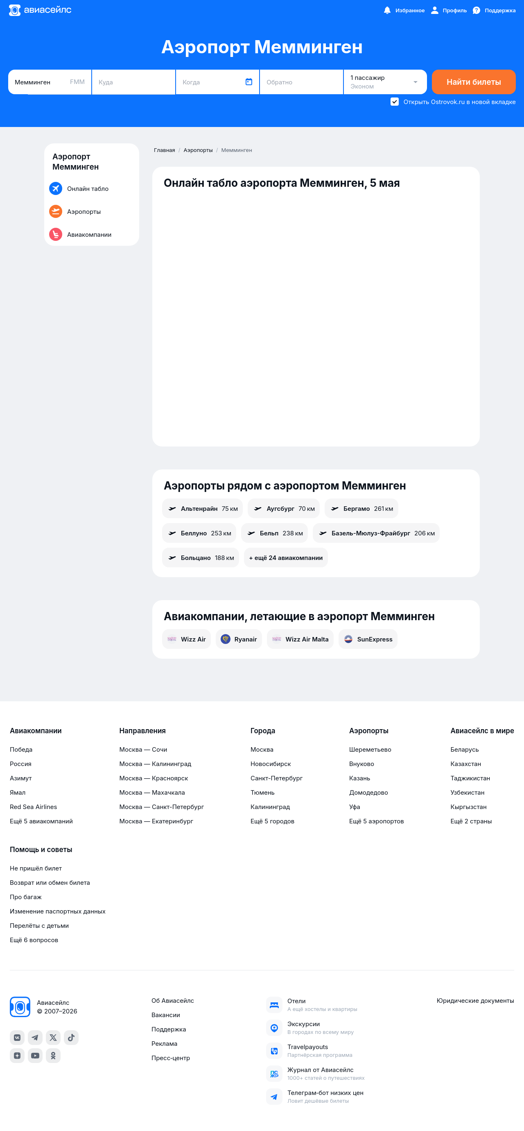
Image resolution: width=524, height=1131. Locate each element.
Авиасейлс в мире (482, 731)
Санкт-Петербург (277, 778)
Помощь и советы (41, 849)
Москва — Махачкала (152, 792)
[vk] (17, 1038)
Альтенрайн (202, 508)
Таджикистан (470, 778)
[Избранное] (403, 10)
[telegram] (35, 1038)
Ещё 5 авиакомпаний (41, 821)
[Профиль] (448, 10)
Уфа (354, 807)
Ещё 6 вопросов (34, 940)
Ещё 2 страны (471, 821)
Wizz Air (186, 639)
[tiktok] (71, 1038)
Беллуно (199, 533)
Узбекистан (467, 792)
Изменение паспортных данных (58, 911)
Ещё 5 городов (272, 821)
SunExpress (368, 639)
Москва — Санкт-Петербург (161, 807)
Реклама (164, 1043)
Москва (262, 749)
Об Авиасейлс (172, 1000)
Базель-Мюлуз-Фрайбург (376, 533)
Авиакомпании (36, 731)
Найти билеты (474, 82)
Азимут (21, 778)
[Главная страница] (39, 10)
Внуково (361, 764)
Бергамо (361, 508)
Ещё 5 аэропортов (376, 821)
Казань (359, 778)
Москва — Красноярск (153, 778)
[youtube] (35, 1056)
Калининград (270, 807)
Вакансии (165, 1015)
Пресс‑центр (170, 1058)
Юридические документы (475, 1000)
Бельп (274, 533)
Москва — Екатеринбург (156, 821)
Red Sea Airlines (33, 807)
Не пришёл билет (36, 868)
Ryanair (239, 639)
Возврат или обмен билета (50, 882)
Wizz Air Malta (300, 639)
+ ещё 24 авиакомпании (286, 558)
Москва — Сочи (143, 749)
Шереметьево (370, 749)
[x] (53, 1038)
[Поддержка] (494, 10)
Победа (21, 749)
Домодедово (368, 792)
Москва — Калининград (155, 764)
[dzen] (17, 1056)
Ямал (17, 792)
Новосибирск (271, 764)
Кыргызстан (468, 807)
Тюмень (263, 792)
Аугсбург (284, 508)
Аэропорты (368, 731)
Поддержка (168, 1029)
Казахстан (465, 764)
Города (263, 731)
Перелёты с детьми (39, 925)
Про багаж (26, 897)
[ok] (53, 1056)
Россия (21, 764)
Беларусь (464, 749)
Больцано (200, 557)
